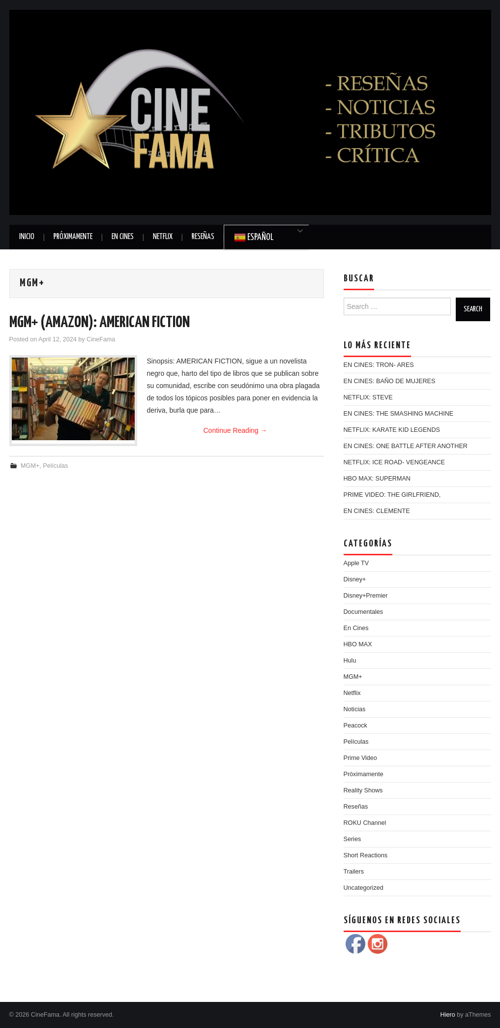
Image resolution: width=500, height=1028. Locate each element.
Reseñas (203, 237)
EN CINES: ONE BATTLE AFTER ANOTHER (406, 446)
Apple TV (356, 563)
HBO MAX (358, 644)
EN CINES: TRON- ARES (379, 365)
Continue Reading (235, 430)
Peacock (355, 725)
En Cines (123, 237)
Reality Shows (363, 790)
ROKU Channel (365, 822)
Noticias (355, 709)
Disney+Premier (366, 595)
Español (253, 237)
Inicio (26, 237)
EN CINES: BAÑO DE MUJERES (390, 381)
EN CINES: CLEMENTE (377, 511)
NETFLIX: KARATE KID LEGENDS (392, 429)
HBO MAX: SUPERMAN (377, 478)
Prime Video (360, 758)
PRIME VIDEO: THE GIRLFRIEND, (392, 494)
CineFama (101, 339)
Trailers (354, 871)
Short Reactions (366, 855)
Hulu (350, 660)
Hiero (448, 1014)
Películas (55, 465)
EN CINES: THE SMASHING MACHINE (399, 413)
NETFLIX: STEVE (368, 397)
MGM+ (30, 465)
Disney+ (355, 579)
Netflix (163, 237)
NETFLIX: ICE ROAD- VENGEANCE (394, 462)
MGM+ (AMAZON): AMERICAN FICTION (99, 323)
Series (352, 839)
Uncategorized (363, 887)
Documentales (363, 611)
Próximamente (73, 237)
